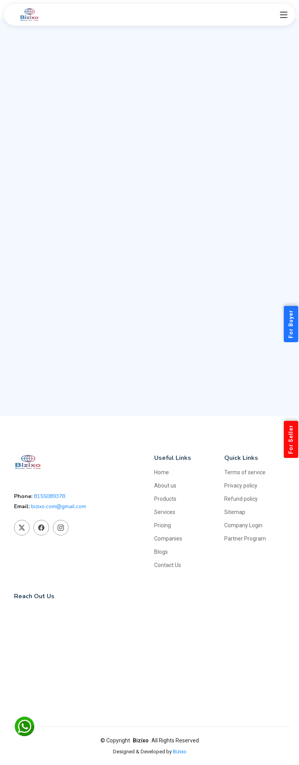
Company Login (243, 525)
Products (165, 499)
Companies (168, 538)
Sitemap (234, 512)
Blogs (161, 552)
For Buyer (291, 324)
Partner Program (245, 538)
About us (165, 485)
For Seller (291, 439)
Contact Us (167, 565)
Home (161, 472)
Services (164, 512)
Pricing (162, 525)
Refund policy (241, 499)
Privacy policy (240, 485)
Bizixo (179, 751)
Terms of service (245, 472)
